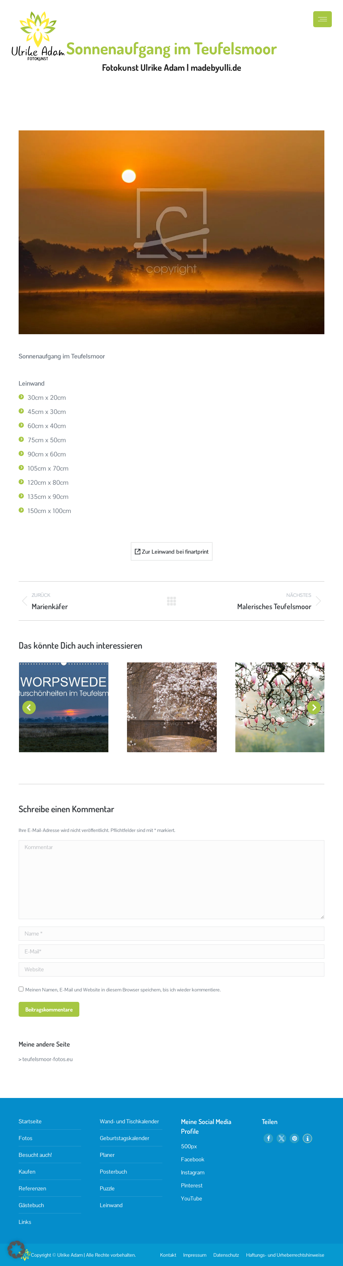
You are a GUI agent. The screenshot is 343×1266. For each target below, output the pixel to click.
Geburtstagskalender (124, 1138)
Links (25, 1221)
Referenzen (32, 1188)
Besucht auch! (35, 1154)
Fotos (25, 1138)
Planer (107, 1154)
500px (189, 1146)
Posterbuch (113, 1171)
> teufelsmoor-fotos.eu (46, 1059)
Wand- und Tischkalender (129, 1121)
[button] (29, 707)
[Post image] (63, 707)
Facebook (192, 1159)
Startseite (30, 1121)
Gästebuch (31, 1205)
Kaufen (27, 1171)
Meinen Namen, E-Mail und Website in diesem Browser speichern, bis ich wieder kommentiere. (123, 990)
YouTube (191, 1198)
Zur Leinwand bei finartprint (172, 551)
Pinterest (192, 1185)
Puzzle (107, 1188)
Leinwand (111, 1205)
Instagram (192, 1172)
